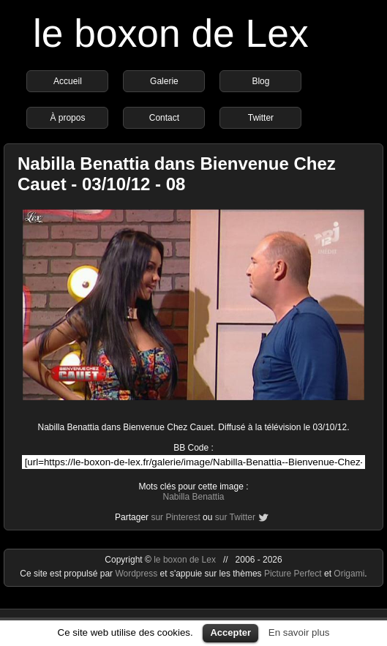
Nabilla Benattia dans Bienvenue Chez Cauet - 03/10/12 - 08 (177, 174)
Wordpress (137, 573)
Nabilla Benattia (193, 497)
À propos (67, 118)
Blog (260, 81)
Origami (349, 573)
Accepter (230, 632)
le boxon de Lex (171, 33)
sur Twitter (235, 517)
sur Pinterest (175, 517)
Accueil (67, 81)
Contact (164, 118)
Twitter (261, 118)
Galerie (164, 81)
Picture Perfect (293, 573)
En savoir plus (299, 632)
